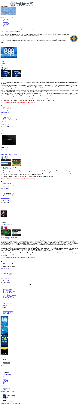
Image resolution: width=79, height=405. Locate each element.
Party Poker (5, 304)
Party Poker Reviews (5, 188)
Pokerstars (5, 305)
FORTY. (8, 238)
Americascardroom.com (11, 399)
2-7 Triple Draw (6, 383)
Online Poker (6, 19)
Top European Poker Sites (8, 296)
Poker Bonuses (4, 28)
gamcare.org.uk (6, 388)
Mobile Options (20, 28)
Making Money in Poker (8, 312)
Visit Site (2, 124)
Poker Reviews (6, 23)
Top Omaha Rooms (7, 290)
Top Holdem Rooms (7, 289)
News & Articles (6, 26)
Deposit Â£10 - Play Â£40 (6, 224)
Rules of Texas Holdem (8, 311)
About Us (5, 389)
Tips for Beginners (7, 313)
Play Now (7, 124)
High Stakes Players (30, 28)
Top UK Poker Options (9, 291)
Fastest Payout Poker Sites (8, 294)
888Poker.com (9, 397)
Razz (4, 382)
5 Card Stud (5, 381)
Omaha (4, 379)
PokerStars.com (9, 401)
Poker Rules (5, 22)
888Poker (5, 301)
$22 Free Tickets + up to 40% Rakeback (9, 154)
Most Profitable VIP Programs (9, 295)
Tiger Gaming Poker (7, 303)
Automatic (8, 168)
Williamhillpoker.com (10, 395)
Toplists (4, 25)
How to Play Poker (7, 309)
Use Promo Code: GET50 (11, 80)
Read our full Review (5, 121)
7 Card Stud (5, 380)
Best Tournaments (12, 28)
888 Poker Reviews (5, 112)
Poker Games (6, 20)
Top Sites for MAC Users (8, 292)
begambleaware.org (30, 257)
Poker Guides (6, 24)
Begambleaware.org (7, 374)
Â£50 (2, 65)
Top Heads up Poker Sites (8, 297)
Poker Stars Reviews (5, 268)
